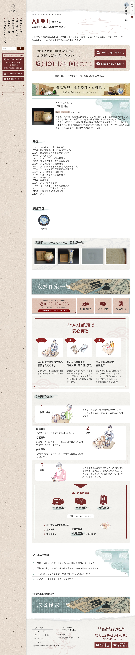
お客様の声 (38, 628)
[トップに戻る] (13, 11)
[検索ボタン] (20, 48)
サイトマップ (39, 639)
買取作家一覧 (45, 14)
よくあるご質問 (40, 631)
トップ (34, 14)
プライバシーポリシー (43, 635)
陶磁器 (44, 228)
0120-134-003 (113, 635)
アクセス (37, 642)
